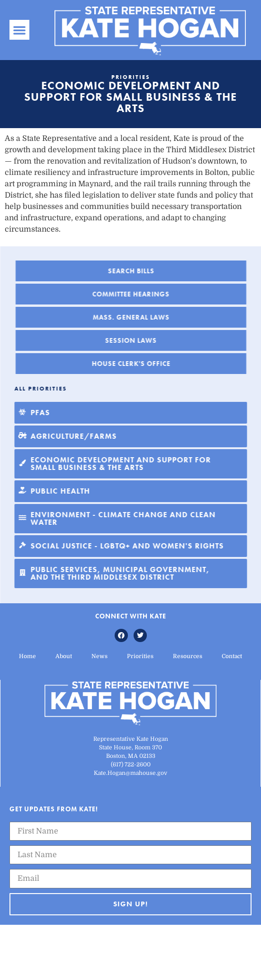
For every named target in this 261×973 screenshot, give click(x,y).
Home (27, 656)
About (63, 656)
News (99, 656)
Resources (187, 656)
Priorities (140, 656)
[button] (19, 30)
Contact (232, 656)
